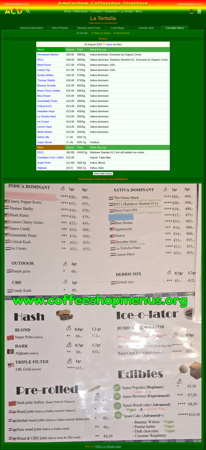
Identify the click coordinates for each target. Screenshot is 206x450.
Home (67, 11)
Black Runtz (44, 65)
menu (107, 44)
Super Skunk (44, 142)
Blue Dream (44, 95)
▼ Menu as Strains (101, 33)
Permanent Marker (48, 54)
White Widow (44, 132)
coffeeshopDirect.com (16, 4)
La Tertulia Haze (46, 116)
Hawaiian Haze (46, 111)
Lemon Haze (44, 126)
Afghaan (42, 168)
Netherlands (81, 11)
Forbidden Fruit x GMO (50, 157)
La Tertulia (127, 11)
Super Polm (44, 162)
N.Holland (96, 11)
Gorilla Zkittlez (45, 75)
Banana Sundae (46, 85)
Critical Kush (44, 106)
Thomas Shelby (46, 80)
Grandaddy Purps (47, 101)
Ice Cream (43, 121)
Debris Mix (43, 137)
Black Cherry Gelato (48, 90)
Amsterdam (111, 11)
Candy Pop (43, 70)
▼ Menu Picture (121, 33)
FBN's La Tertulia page (108, 446)
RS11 (40, 59)
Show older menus (103, 173)
